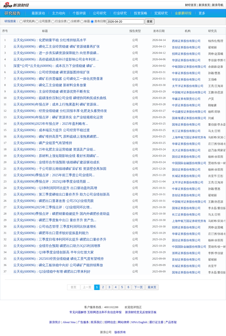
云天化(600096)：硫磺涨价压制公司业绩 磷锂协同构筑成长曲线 (59, 98)
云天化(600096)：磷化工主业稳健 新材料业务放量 (49, 85)
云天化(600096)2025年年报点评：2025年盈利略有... (50, 123)
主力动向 (58, 13)
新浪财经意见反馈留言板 (141, 312)
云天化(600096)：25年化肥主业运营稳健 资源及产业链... (54, 149)
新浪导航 (217, 5)
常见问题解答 (78, 312)
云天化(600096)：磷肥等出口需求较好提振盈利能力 (51, 233)
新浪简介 (55, 322)
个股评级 (79, 13)
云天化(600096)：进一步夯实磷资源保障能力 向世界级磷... (56, 53)
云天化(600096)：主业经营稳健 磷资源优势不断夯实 (51, 91)
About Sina (69, 322)
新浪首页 (204, 5)
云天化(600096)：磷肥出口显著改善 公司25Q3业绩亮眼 (53, 201)
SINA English (139, 322)
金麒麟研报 (183, 13)
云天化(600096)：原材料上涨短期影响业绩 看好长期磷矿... (56, 156)
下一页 (138, 287)
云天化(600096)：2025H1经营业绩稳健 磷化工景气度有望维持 (58, 259)
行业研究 (120, 13)
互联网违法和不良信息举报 (104, 312)
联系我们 (96, 322)
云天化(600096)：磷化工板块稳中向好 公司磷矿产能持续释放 (58, 265)
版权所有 (120, 332)
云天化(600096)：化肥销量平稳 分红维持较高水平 (49, 40)
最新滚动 (38, 13)
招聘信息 (110, 322)
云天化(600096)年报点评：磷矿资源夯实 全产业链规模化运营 (58, 117)
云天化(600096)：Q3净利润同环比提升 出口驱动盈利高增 (55, 188)
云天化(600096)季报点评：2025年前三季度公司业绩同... (54, 175)
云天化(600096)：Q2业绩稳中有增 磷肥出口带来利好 (51, 271)
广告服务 (83, 322)
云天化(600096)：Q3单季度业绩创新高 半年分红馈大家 (53, 252)
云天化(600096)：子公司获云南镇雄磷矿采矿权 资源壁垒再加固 (59, 169)
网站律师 (123, 322)
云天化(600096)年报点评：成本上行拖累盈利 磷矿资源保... (56, 104)
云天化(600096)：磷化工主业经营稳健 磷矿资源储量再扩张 (56, 46)
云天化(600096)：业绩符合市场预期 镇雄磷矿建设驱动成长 (56, 162)
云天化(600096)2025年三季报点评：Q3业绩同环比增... (52, 207)
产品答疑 (171, 322)
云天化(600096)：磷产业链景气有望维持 (42, 143)
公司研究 (99, 13)
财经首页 (191, 5)
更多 (202, 13)
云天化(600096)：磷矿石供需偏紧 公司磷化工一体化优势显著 (58, 78)
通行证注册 (156, 322)
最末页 (152, 287)
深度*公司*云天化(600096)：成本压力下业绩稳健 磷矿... (54, 66)
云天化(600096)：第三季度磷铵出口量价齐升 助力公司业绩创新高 (61, 194)
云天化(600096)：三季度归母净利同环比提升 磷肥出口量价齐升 (59, 239)
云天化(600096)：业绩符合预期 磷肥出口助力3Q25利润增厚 (56, 246)
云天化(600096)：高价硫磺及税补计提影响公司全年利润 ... (56, 59)
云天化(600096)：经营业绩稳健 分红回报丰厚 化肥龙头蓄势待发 (60, 111)
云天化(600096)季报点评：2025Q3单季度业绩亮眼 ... (51, 181)
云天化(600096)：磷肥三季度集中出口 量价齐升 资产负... (54, 220)
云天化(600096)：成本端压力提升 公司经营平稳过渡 (51, 130)
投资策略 (140, 13)
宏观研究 (161, 13)
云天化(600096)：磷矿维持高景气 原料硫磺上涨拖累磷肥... (56, 136)
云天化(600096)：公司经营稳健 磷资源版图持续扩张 (51, 72)
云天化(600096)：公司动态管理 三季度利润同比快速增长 (54, 226)
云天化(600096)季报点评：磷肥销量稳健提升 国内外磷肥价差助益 (61, 214)
